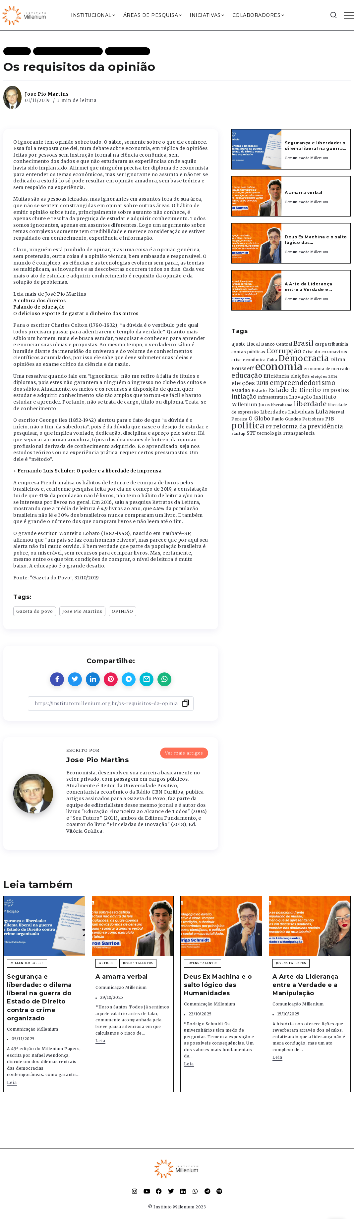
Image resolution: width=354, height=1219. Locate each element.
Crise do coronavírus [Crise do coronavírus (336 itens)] (325, 352)
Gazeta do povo (34, 611)
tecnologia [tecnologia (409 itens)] (269, 433)
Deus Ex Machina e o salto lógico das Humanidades (218, 985)
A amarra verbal (304, 192)
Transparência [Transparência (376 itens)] (299, 433)
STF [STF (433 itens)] (251, 433)
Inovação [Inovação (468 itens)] (300, 397)
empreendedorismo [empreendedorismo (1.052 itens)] (302, 383)
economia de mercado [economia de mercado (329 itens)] (327, 368)
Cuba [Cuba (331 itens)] (272, 360)
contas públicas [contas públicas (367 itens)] (248, 351)
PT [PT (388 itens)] (269, 426)
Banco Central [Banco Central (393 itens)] (276, 344)
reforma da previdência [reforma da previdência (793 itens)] (308, 426)
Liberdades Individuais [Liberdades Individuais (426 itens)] (287, 412)
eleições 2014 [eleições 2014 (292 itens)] (324, 376)
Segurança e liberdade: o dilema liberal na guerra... (315, 145)
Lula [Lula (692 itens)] (322, 411)
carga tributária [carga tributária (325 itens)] (331, 344)
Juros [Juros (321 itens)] (264, 405)
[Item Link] (256, 149)
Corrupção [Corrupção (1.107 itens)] (284, 351)
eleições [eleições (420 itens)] (300, 376)
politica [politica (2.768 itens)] (248, 425)
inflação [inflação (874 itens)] (244, 396)
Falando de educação (39, 307)
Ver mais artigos (184, 752)
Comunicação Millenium (306, 158)
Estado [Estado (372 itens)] (259, 390)
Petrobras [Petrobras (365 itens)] (313, 418)
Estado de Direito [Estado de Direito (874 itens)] (294, 390)
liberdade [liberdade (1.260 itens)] (310, 404)
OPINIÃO (122, 611)
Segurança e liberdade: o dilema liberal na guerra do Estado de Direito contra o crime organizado (39, 997)
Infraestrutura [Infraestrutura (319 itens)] (273, 397)
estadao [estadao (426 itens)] (241, 390)
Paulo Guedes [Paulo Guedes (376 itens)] (286, 418)
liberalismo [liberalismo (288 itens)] (282, 405)
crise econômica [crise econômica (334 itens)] (248, 360)
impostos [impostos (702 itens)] (335, 390)
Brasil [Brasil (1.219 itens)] (303, 343)
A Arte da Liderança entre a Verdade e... (308, 286)
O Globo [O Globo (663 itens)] (259, 418)
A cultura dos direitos (39, 301)
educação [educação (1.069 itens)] (246, 375)
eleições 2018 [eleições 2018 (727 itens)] (250, 383)
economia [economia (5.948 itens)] (279, 367)
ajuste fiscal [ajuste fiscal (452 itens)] (245, 344)
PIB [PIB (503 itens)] (329, 419)
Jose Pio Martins (47, 94)
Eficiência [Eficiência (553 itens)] (276, 376)
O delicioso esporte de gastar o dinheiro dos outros (76, 314)
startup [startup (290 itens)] (238, 433)
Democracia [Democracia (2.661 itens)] (303, 358)
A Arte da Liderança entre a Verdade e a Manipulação (305, 985)
